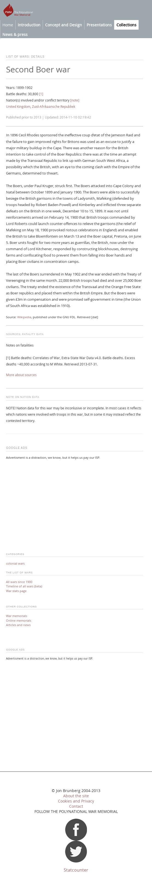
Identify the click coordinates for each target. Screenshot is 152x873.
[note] (74, 100)
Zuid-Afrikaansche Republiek (53, 107)
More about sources (21, 375)
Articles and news (18, 625)
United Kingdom (18, 107)
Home (7, 24)
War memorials (16, 616)
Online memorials (18, 620)
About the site (76, 795)
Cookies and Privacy (76, 801)
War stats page (16, 591)
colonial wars (15, 563)
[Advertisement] (74, 502)
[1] (41, 94)
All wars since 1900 (19, 582)
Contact (76, 806)
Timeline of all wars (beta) (24, 586)
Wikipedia (24, 317)
